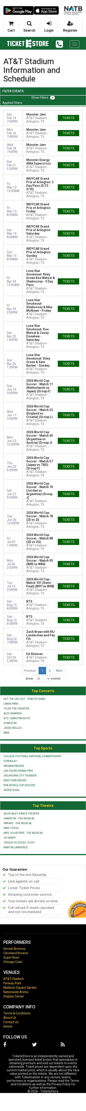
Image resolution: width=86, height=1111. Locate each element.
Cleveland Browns (15, 953)
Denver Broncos (14, 948)
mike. (7, 732)
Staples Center (13, 996)
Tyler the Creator (16, 708)
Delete (7, 1026)
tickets (68, 118)
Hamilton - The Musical (19, 818)
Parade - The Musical (18, 823)
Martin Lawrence (16, 847)
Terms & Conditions (16, 1013)
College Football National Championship (32, 756)
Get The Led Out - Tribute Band (24, 698)
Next (59, 670)
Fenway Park (12, 983)
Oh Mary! (10, 837)
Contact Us (11, 1022)
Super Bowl (12, 790)
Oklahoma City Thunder (20, 775)
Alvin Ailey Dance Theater (21, 813)
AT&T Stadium (13, 979)
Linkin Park (11, 703)
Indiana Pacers (14, 765)
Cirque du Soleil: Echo (19, 842)
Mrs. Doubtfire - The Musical (23, 832)
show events (43, 678)
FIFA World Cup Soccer (19, 785)
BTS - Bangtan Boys (17, 718)
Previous (30, 670)
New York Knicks (15, 780)
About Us (9, 1017)
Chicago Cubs (12, 962)
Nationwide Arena (15, 992)
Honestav (10, 723)
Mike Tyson (11, 828)
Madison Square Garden (20, 987)
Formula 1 (11, 761)
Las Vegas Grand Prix (18, 770)
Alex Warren (13, 713)
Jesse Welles (13, 727)
